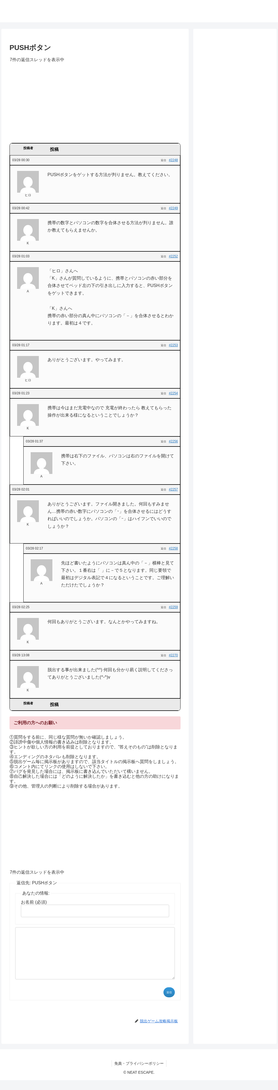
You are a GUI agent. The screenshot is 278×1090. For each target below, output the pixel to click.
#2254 (173, 393)
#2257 (173, 489)
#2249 (173, 208)
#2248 (173, 160)
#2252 (173, 256)
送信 (169, 1002)
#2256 (173, 441)
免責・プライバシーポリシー (139, 1073)
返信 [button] (163, 160)
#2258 (173, 548)
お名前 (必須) (34, 902)
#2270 (173, 655)
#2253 (173, 345)
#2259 (173, 607)
